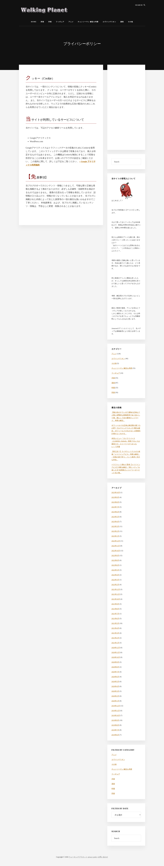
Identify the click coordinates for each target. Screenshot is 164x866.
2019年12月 (116, 706)
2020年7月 (115, 672)
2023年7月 (115, 507)
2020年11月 (116, 652)
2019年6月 (115, 735)
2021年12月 (116, 589)
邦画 (113, 392)
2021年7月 (115, 614)
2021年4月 (115, 628)
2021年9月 (115, 604)
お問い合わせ (103, 857)
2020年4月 (115, 686)
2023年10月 (116, 492)
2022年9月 (115, 555)
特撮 (113, 388)
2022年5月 (115, 570)
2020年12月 (116, 647)
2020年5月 (115, 681)
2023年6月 (115, 512)
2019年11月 (116, 711)
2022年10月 (116, 551)
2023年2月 (115, 531)
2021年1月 (115, 643)
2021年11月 (116, 594)
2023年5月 (115, 517)
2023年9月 (115, 497)
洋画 (113, 378)
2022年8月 (115, 560)
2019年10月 (116, 715)
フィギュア (116, 373)
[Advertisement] (126, 107)
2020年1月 (115, 701)
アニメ (114, 354)
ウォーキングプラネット (78, 857)
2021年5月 (115, 623)
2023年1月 (115, 536)
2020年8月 (115, 667)
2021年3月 (115, 633)
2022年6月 (115, 565)
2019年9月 (115, 720)
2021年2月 (115, 638)
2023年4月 (115, 521)
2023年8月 (115, 502)
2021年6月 (115, 618)
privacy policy (92, 857)
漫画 (113, 383)
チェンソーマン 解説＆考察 (122, 368)
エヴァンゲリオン (118, 358)
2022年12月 (116, 541)
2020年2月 (115, 696)
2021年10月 (116, 599)
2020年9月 (115, 662)
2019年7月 (115, 730)
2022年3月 (115, 580)
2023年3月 (115, 526)
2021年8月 (115, 609)
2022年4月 (115, 575)
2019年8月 (115, 725)
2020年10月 (116, 657)
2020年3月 (115, 691)
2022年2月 (115, 584)
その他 (114, 363)
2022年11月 (116, 546)
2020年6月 (115, 677)
